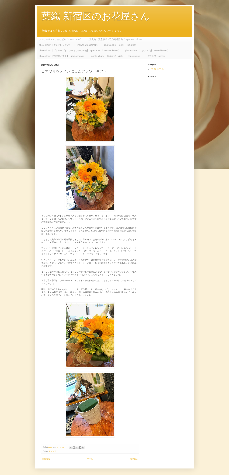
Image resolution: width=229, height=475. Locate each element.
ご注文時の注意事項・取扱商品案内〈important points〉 (115, 39)
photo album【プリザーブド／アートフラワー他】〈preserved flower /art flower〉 (79, 50)
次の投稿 (46, 459)
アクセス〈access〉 (157, 56)
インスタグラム (157, 69)
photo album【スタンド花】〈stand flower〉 (147, 50)
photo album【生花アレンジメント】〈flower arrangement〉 (69, 45)
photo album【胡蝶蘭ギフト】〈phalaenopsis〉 (63, 56)
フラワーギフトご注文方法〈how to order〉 (60, 39)
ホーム (90, 459)
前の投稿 (134, 459)
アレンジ (52, 451)
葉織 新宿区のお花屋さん (95, 16)
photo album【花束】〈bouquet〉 (121, 45)
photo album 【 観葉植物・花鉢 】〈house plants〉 (117, 56)
